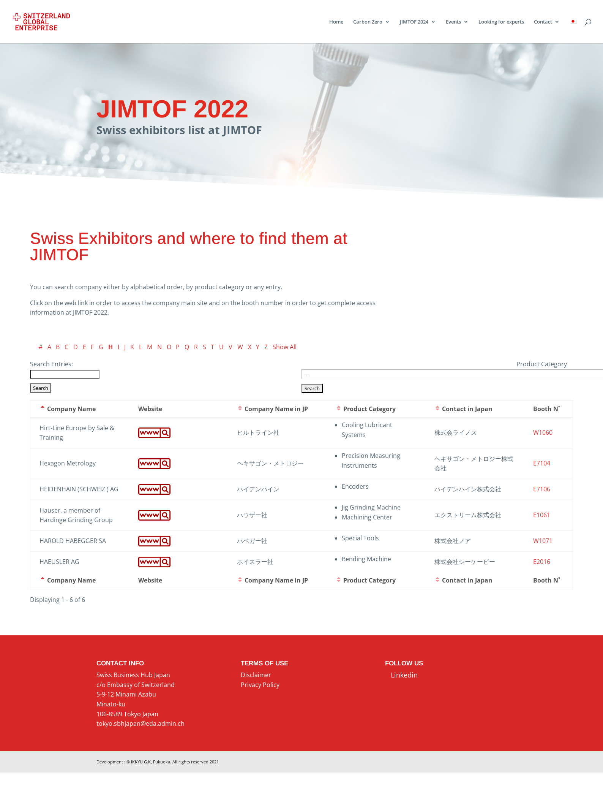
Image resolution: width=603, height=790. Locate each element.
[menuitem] (573, 31)
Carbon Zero (367, 22)
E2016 (541, 561)
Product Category (541, 364)
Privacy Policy (260, 685)
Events (453, 22)
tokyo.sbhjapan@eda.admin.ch (140, 723)
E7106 (541, 489)
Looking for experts (501, 22)
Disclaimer (256, 675)
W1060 (542, 432)
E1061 (541, 515)
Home (336, 22)
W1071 (542, 541)
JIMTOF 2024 (414, 22)
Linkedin (401, 674)
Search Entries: (51, 364)
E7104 (541, 463)
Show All (285, 347)
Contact (543, 22)
